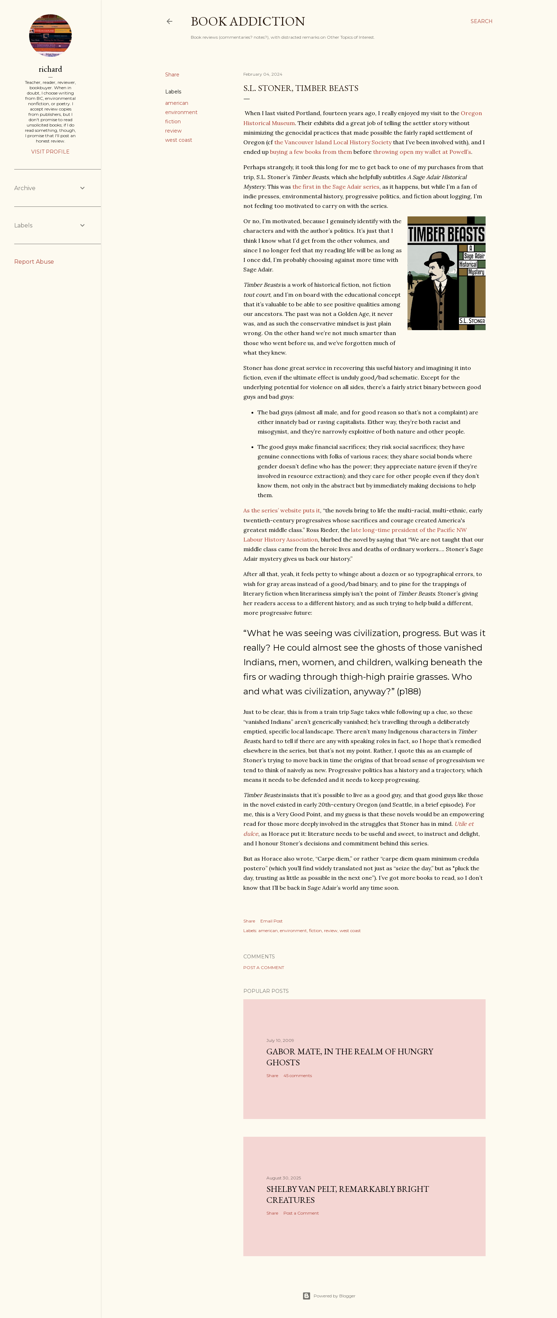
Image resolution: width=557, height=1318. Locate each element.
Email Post (271, 921)
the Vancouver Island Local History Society (332, 142)
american (176, 103)
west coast (178, 140)
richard (50, 68)
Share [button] (172, 74)
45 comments (297, 1075)
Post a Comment (263, 967)
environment (181, 112)
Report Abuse (34, 261)
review (173, 131)
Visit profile (50, 152)
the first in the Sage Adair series (335, 186)
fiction (173, 121)
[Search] (482, 21)
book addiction (248, 21)
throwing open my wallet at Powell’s (422, 151)
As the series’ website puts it (281, 510)
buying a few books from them (311, 151)
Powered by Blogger (329, 1296)
